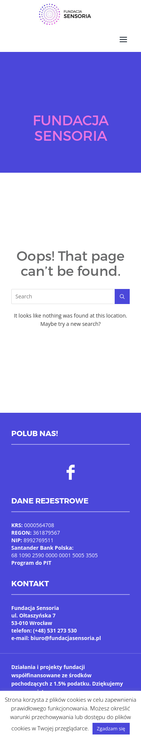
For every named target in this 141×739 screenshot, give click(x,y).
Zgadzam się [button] (111, 728)
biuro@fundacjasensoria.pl (65, 638)
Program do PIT (31, 562)
